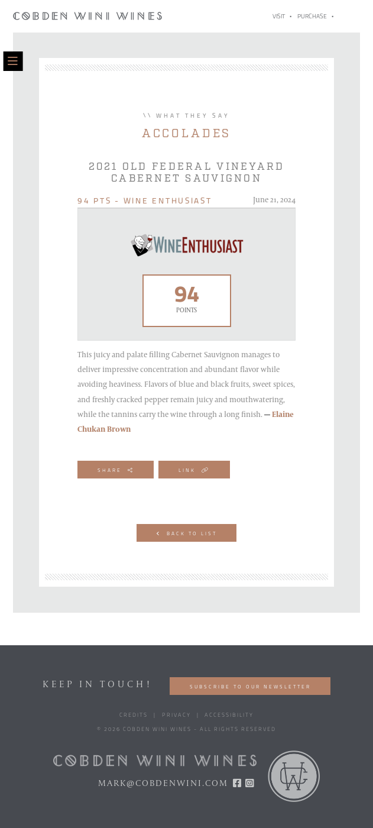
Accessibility (229, 715)
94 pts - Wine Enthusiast (144, 201)
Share (116, 470)
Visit (279, 17)
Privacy (176, 715)
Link (194, 470)
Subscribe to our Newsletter (250, 687)
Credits (133, 715)
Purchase (312, 17)
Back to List (187, 533)
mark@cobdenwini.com (163, 783)
